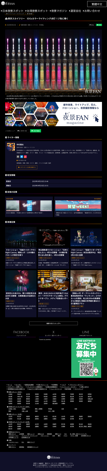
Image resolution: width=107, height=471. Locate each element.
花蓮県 (54, 418)
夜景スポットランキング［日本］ (19, 406)
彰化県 (19, 418)
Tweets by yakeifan (45, 339)
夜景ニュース (31, 434)
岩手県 (28, 394)
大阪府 (45, 399)
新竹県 (54, 416)
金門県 (72, 418)
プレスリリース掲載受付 (34, 387)
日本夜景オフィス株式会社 (48, 465)
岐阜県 (19, 399)
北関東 (23, 409)
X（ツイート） (23, 131)
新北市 (19, 416)
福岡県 (90, 401)
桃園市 (28, 416)
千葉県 (37, 396)
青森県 (19, 394)
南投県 (28, 418)
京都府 (54, 399)
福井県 (90, 396)
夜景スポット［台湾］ (15, 414)
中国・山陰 (25, 411)
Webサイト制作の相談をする (37, 389)
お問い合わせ (92, 10)
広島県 (37, 401)
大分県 (37, 403)
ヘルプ (63, 385)
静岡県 (28, 399)
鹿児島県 (55, 403)
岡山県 (28, 401)
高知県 (81, 401)
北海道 (10, 394)
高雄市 (81, 416)
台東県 (10, 418)
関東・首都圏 (38, 409)
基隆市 (37, 416)
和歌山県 (90, 399)
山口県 (45, 401)
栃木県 (81, 394)
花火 (65, 434)
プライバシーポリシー (76, 385)
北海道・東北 (12, 409)
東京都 (10, 396)
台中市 (63, 416)
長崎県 (19, 403)
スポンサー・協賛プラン (15, 387)
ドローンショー (45, 435)
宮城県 (37, 394)
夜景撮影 (49, 434)
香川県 (63, 401)
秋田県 (45, 394)
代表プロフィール (42, 385)
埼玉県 (28, 396)
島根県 (19, 401)
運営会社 (75, 10)
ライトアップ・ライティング (30, 435)
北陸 (62, 409)
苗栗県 (37, 418)
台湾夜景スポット (37, 10)
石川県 (81, 396)
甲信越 (50, 409)
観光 (59, 435)
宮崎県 (45, 403)
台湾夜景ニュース (13, 437)
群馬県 (90, 394)
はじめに (18, 385)
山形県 (54, 394)
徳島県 (54, 401)
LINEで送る (36, 131)
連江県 (81, 418)
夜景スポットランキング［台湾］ (19, 422)
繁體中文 (97, 4)
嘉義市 (19, 428)
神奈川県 (19, 396)
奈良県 (81, 399)
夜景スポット (12, 434)
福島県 (63, 394)
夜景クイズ (58, 434)
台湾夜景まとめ (25, 437)
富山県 (72, 396)
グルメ (65, 435)
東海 (76, 409)
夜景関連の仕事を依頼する (16, 389)
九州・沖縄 (51, 411)
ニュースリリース (56, 389)
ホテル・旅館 (74, 435)
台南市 (72, 416)
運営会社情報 (29, 385)
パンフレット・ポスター (69, 387)
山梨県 (54, 396)
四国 (36, 411)
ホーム (10, 385)
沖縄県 (63, 403)
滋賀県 (72, 399)
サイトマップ (79, 389)
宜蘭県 (45, 418)
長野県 (63, 396)
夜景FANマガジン (14, 432)
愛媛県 (72, 401)
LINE (99, 25)
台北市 (10, 416)
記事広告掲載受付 (51, 387)
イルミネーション (13, 435)
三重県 (37, 399)
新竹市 (45, 416)
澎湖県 (63, 418)
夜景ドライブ (31, 442)
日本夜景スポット (12, 10)
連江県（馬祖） (83, 426)
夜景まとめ (41, 434)
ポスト (92, 25)
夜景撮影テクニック (32, 447)
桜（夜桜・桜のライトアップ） (78, 434)
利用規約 (55, 385)
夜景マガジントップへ (53, 323)
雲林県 (10, 426)
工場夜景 (21, 434)
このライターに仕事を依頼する (27, 167)
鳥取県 (10, 401)
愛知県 (10, 399)
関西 (10, 411)
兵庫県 (63, 399)
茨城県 (72, 394)
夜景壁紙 (21, 447)
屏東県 (90, 416)
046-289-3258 (52, 463)
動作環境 (68, 389)
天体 (53, 435)
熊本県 (28, 403)
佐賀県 (10, 403)
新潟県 (45, 396)
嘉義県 (19, 426)
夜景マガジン (59, 10)
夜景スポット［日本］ (15, 392)
